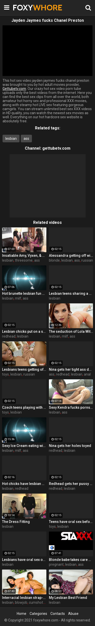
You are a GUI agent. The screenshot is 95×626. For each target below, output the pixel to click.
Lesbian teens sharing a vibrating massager (71, 293)
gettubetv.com (56, 148)
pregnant (56, 564)
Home (21, 614)
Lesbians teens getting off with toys (24, 369)
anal (87, 374)
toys (5, 374)
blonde (54, 260)
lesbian (11, 138)
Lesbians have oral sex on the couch (24, 560)
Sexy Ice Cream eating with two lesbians (24, 446)
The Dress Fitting (16, 522)
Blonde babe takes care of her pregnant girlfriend (71, 560)
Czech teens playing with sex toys (24, 407)
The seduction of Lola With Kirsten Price (71, 331)
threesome (24, 260)
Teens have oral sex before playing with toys (71, 522)
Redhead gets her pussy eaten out (71, 484)
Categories (38, 614)
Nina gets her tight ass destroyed (71, 369)
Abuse (73, 614)
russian (87, 260)
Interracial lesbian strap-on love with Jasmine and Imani (24, 598)
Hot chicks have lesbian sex (24, 484)
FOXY (25, 7)
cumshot (36, 602)
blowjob (21, 602)
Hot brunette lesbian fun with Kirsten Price (24, 293)
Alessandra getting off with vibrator (71, 255)
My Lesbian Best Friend (68, 598)
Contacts (57, 614)
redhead (8, 336)
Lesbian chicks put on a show (24, 331)
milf (18, 298)
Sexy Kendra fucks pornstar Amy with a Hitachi (71, 407)
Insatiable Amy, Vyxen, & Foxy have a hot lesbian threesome (24, 255)
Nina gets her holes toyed (70, 446)
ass (26, 138)
